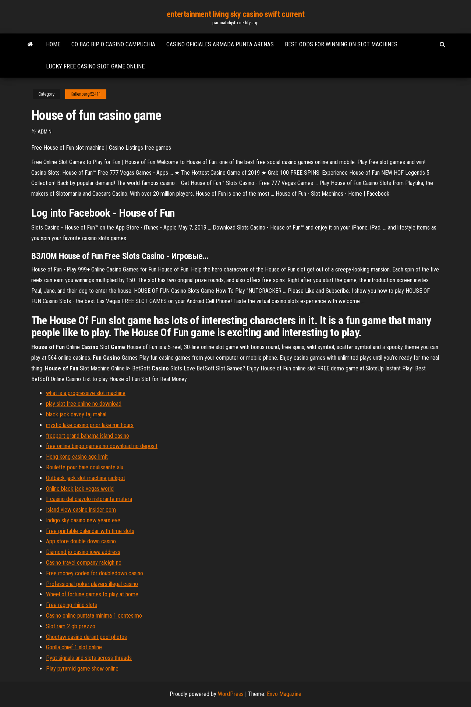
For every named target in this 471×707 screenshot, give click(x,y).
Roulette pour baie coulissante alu (84, 467)
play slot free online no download (83, 403)
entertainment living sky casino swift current (235, 14)
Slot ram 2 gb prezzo (70, 626)
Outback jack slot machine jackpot (85, 478)
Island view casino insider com (81, 509)
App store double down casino (81, 541)
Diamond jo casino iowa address (83, 551)
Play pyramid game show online (82, 668)
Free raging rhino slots (71, 604)
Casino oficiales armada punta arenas (220, 44)
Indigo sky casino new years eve (83, 520)
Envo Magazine (284, 693)
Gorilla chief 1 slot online (74, 647)
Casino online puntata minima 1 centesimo (94, 615)
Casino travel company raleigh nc (83, 562)
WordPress (231, 693)
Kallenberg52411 (86, 94)
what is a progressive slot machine (85, 393)
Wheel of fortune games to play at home (92, 594)
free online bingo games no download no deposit (101, 446)
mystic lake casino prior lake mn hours (90, 425)
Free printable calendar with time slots (90, 530)
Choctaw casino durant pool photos (86, 636)
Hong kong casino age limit (77, 456)
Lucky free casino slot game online (95, 66)
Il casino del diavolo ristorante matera (89, 498)
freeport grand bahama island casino (87, 435)
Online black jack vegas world (80, 488)
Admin (45, 132)
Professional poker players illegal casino (92, 583)
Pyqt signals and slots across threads (89, 657)
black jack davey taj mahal (76, 414)
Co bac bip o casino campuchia (113, 44)
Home (53, 44)
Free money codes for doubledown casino (94, 573)
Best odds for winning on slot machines (341, 44)
